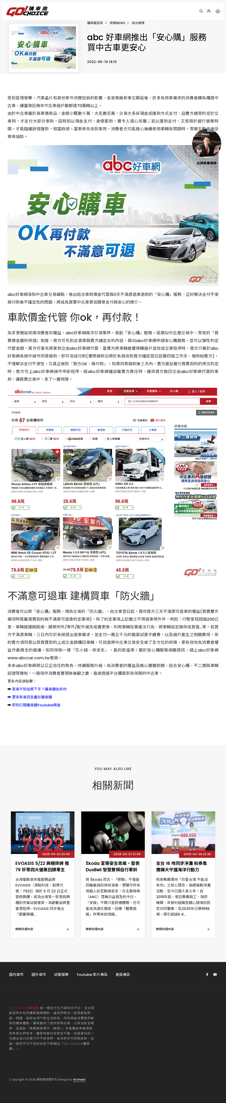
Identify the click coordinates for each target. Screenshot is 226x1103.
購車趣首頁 (95, 23)
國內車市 (16, 974)
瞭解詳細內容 (42, 929)
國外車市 (39, 974)
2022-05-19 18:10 (102, 62)
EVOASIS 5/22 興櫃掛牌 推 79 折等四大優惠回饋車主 (42, 866)
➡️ (9, 689)
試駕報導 (61, 974)
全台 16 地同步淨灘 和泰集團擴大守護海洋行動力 (181, 866)
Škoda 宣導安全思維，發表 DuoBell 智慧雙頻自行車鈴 (113, 866)
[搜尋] (201, 11)
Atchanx (79, 1079)
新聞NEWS (117, 23)
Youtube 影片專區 (92, 974)
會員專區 (122, 974)
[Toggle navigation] (217, 11)
